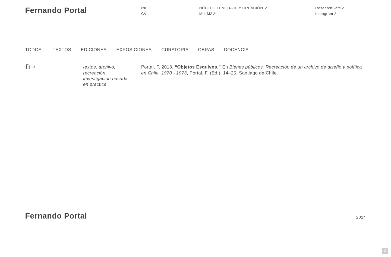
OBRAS (206, 49)
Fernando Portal (56, 10)
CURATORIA (175, 49)
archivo (106, 66)
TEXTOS (62, 49)
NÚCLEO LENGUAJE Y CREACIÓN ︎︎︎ (233, 8)
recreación (94, 72)
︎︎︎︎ (30, 66)
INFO (146, 8)
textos (89, 66)
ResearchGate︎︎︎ (330, 8)
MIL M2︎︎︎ (207, 14)
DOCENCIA (236, 49)
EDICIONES (94, 49)
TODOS (33, 49)
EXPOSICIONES (134, 49)
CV (144, 14)
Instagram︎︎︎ (326, 14)
